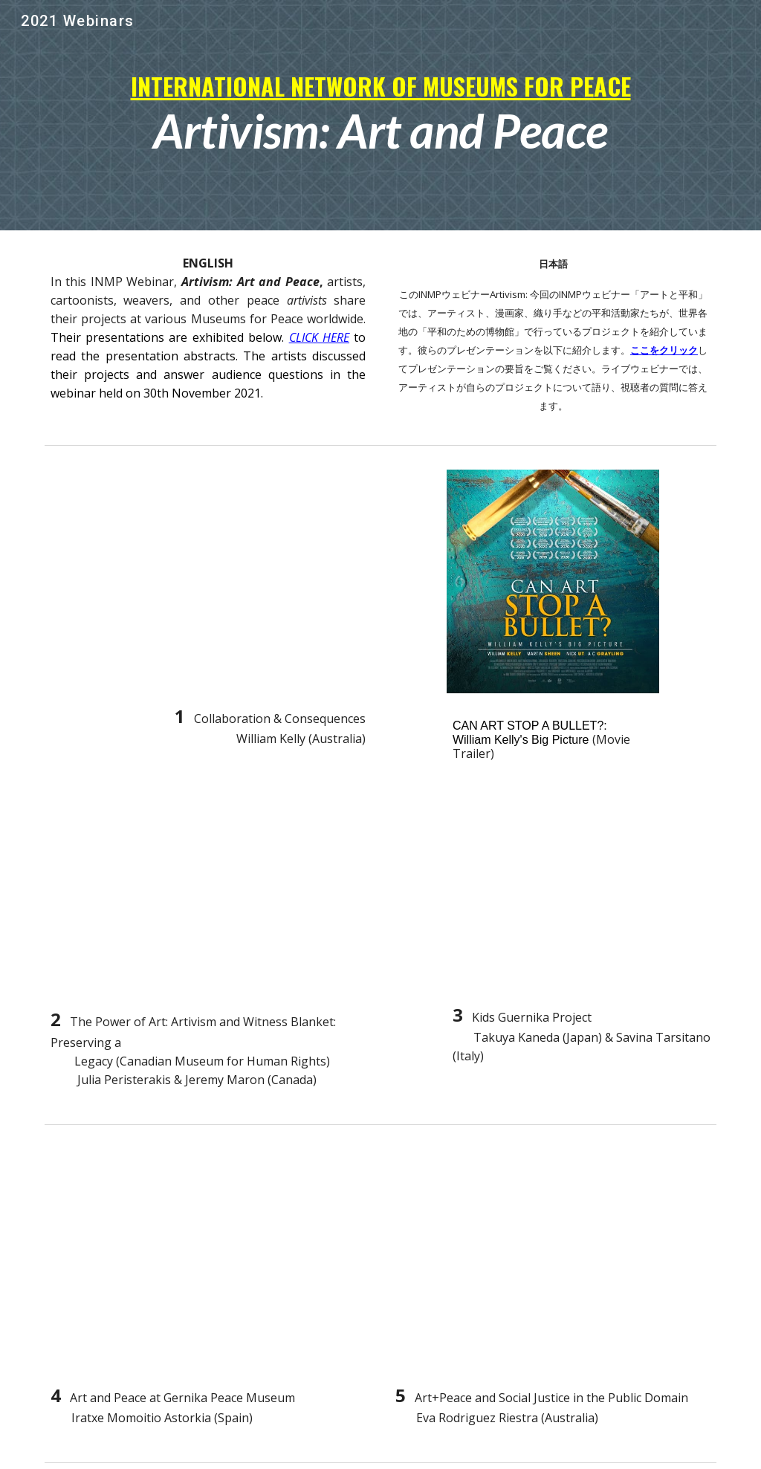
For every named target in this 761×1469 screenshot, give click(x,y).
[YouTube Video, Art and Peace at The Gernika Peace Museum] (208, 1260)
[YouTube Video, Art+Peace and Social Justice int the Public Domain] (553, 1260)
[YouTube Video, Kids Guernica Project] (581, 898)
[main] (381, 115)
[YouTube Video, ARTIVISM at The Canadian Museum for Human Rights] (208, 901)
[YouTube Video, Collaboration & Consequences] (208, 581)
